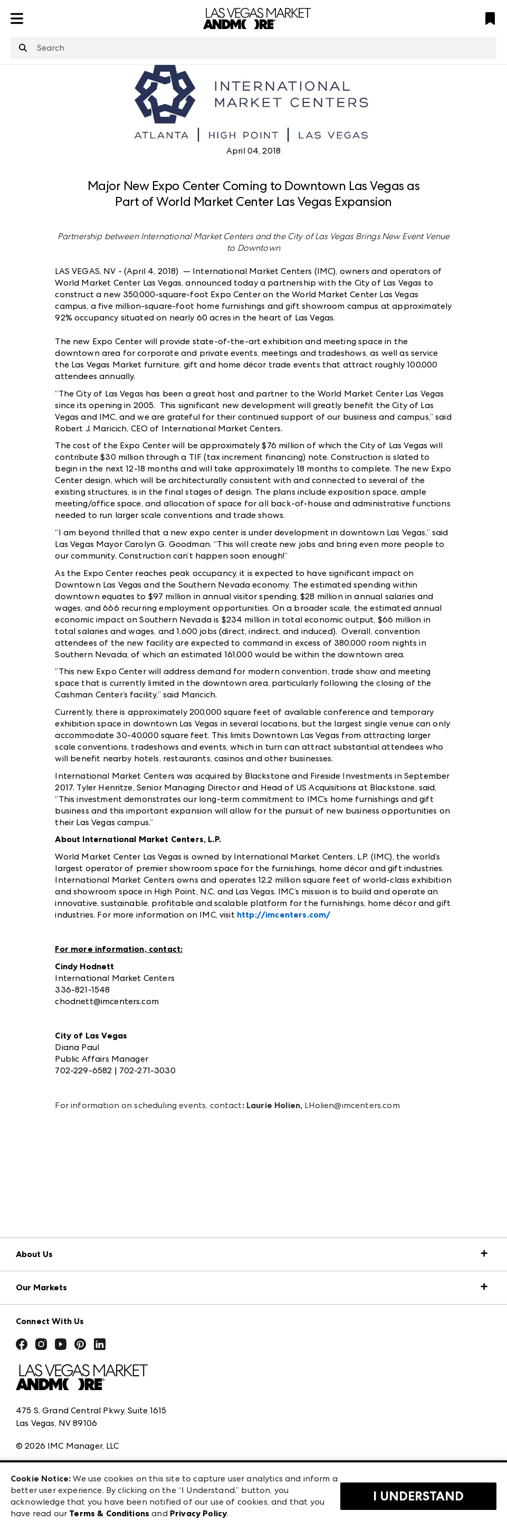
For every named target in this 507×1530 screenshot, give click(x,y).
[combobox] (253, 48)
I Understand (418, 1496)
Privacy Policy (198, 1513)
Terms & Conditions (109, 1513)
